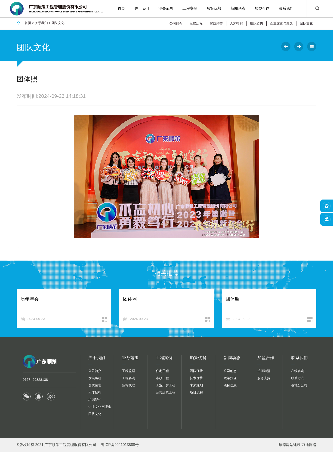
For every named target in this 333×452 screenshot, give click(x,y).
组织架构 (256, 23)
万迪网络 (309, 445)
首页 (121, 8)
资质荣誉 (216, 23)
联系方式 (297, 378)
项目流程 (196, 392)
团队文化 (58, 23)
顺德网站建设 (289, 445)
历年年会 (29, 298)
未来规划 (196, 385)
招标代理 (128, 385)
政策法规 (230, 378)
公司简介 (176, 23)
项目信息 (230, 385)
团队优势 (196, 371)
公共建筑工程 (165, 392)
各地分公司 (299, 385)
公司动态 (230, 371)
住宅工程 (162, 371)
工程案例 (189, 8)
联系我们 (286, 8)
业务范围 (165, 8)
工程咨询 (128, 378)
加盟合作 (262, 8)
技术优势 (196, 378)
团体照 (130, 298)
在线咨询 (297, 371)
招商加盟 (263, 371)
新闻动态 (238, 8)
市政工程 (162, 378)
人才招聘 (236, 23)
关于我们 (141, 8)
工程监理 (128, 371)
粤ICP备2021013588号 (120, 445)
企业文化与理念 (281, 23)
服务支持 (263, 378)
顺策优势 (214, 8)
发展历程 (196, 23)
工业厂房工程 (165, 385)
